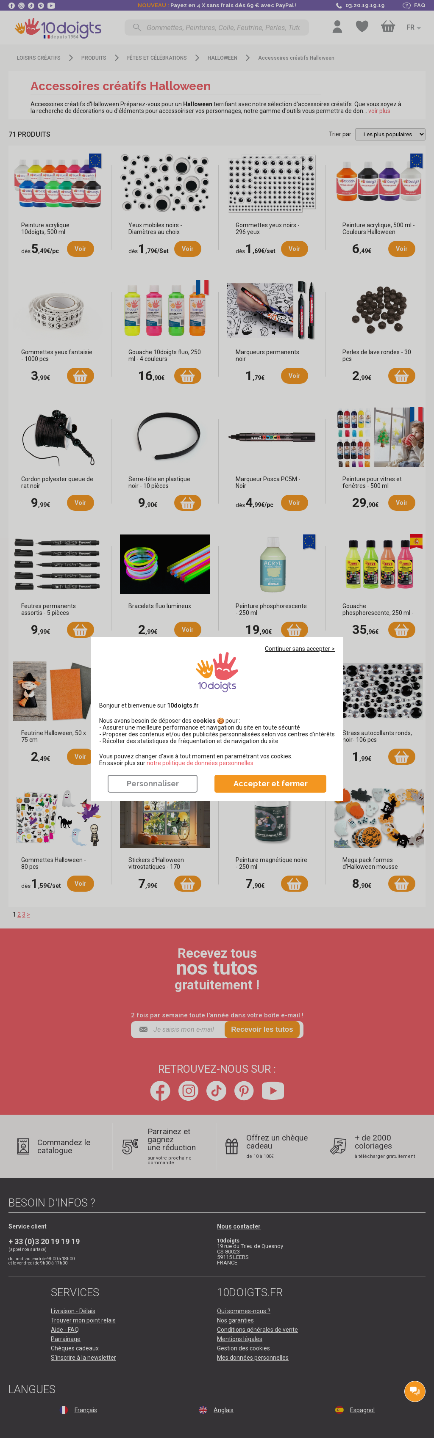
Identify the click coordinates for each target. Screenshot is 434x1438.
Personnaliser (153, 783)
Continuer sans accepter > (300, 648)
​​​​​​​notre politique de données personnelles (200, 763)
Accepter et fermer (271, 783)
